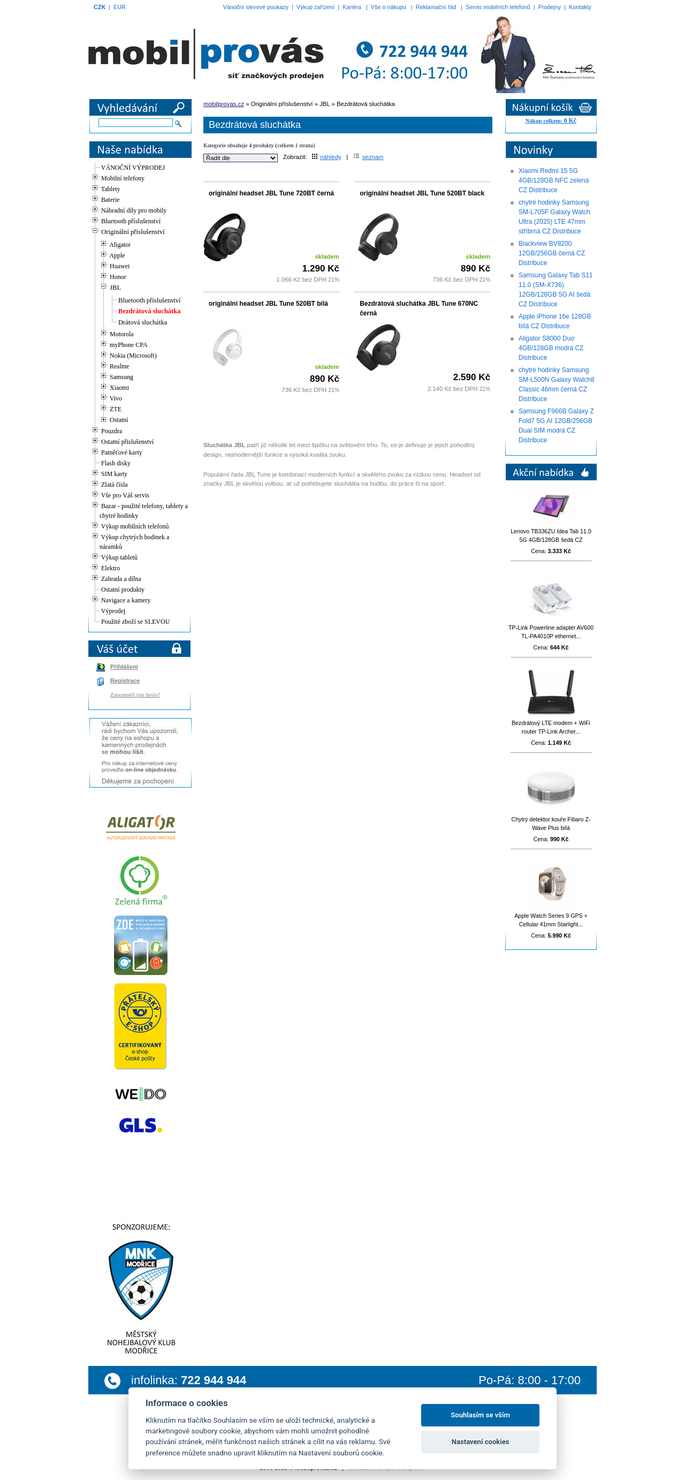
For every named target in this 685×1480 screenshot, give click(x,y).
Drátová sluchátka (142, 322)
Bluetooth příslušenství (149, 300)
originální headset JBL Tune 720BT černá (271, 193)
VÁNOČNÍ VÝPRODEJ (133, 167)
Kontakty (580, 7)
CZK (99, 7)
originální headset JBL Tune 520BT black (422, 193)
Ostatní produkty (122, 589)
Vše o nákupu (388, 7)
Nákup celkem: (551, 121)
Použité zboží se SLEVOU (135, 621)
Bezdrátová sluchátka (149, 311)
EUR (119, 7)
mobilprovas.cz (223, 104)
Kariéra (351, 7)
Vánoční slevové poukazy (255, 7)
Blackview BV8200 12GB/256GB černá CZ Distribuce (552, 253)
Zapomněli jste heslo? (135, 695)
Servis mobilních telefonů (498, 7)
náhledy (326, 157)
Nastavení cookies (480, 1442)
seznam (368, 157)
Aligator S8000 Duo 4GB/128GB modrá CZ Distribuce (551, 348)
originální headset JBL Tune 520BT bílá (268, 303)
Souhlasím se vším (480, 1415)
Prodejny (549, 7)
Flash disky (116, 463)
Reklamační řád (436, 7)
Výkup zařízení (315, 7)
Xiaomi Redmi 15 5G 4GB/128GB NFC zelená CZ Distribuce (554, 180)
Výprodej (113, 611)
